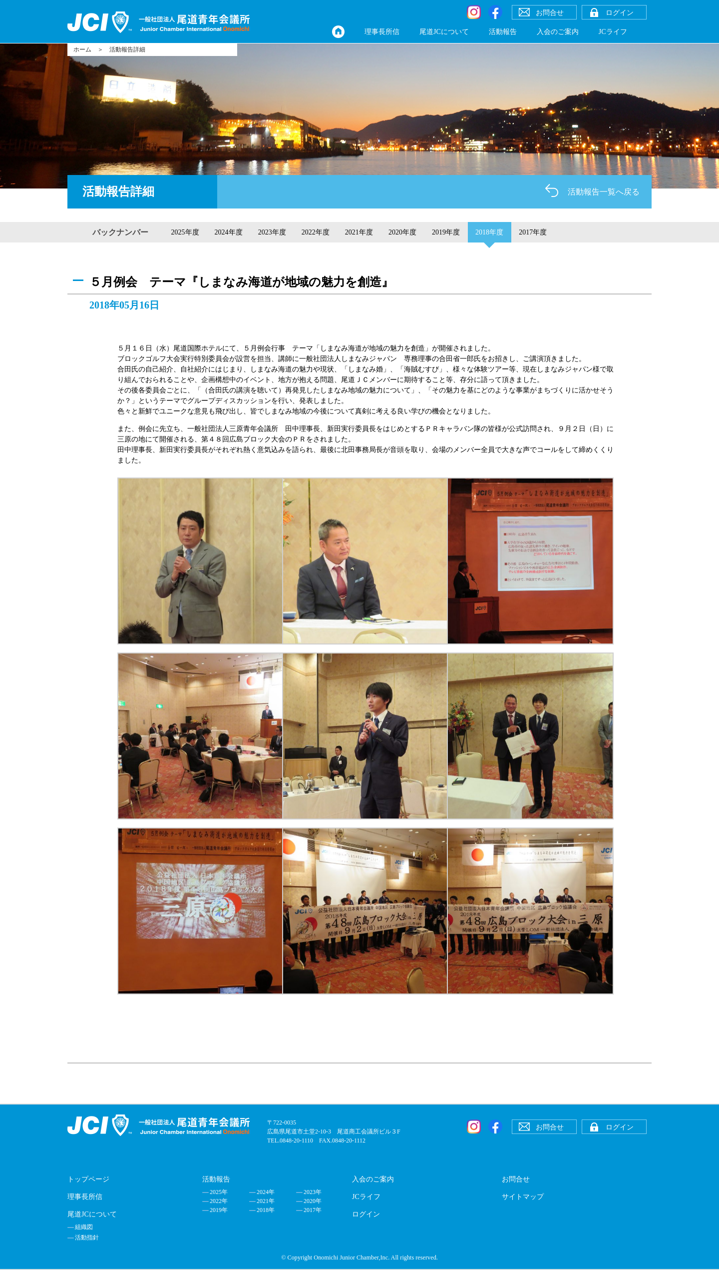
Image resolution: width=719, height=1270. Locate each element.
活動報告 (503, 32)
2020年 (313, 1201)
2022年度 (316, 232)
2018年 (266, 1210)
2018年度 (489, 232)
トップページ (88, 1179)
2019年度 (446, 232)
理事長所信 (381, 32)
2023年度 (272, 232)
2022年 (219, 1201)
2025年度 (185, 232)
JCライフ (613, 32)
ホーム (82, 49)
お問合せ (516, 1179)
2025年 (219, 1192)
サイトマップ (523, 1196)
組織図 (84, 1227)
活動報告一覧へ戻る (604, 192)
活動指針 (87, 1237)
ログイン (366, 1214)
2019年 (219, 1210)
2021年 (266, 1201)
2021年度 (359, 232)
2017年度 (533, 232)
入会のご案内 (558, 32)
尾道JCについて (444, 32)
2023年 (313, 1192)
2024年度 (229, 232)
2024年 (266, 1192)
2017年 (313, 1210)
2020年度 (402, 232)
